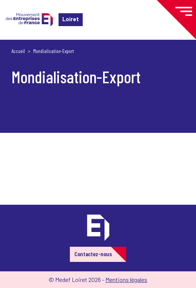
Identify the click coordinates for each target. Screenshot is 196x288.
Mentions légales (126, 279)
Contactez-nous (93, 253)
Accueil (18, 51)
